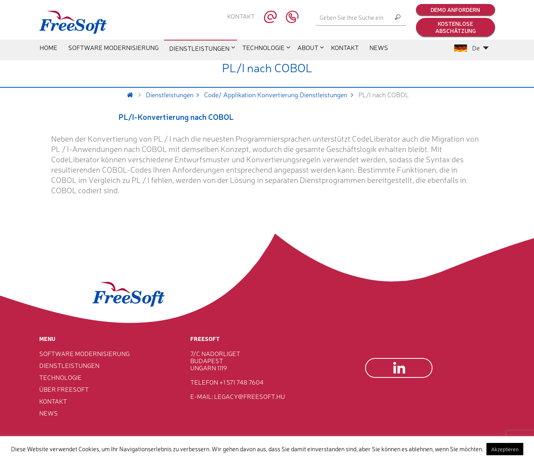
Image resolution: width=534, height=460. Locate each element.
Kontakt (241, 16)
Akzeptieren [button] (505, 449)
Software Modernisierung (84, 353)
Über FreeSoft (64, 389)
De (471, 47)
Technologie (60, 377)
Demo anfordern (455, 9)
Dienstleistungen (175, 94)
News (48, 412)
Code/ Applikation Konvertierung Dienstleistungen (281, 94)
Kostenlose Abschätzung (455, 27)
